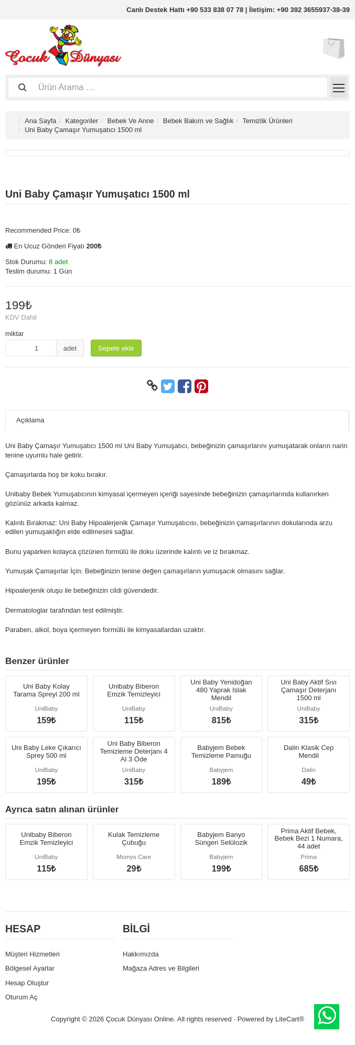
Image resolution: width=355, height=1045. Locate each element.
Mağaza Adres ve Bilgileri (161, 968)
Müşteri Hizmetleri (32, 954)
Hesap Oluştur (27, 983)
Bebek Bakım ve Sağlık (198, 121)
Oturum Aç (21, 997)
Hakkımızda (141, 954)
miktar (14, 334)
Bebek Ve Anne (130, 121)
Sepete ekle (116, 348)
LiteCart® (289, 1019)
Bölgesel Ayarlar (30, 968)
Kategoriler (81, 121)
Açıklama (30, 420)
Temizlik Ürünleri (267, 121)
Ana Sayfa (40, 121)
